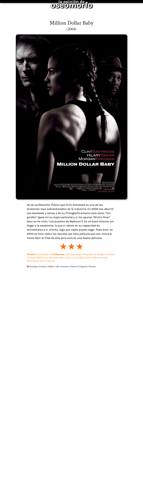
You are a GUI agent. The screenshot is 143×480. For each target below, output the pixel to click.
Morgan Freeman (106, 254)
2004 (51, 266)
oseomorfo (72, 3)
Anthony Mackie (35, 257)
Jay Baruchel (51, 257)
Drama (74, 266)
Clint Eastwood (44, 254)
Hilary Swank (89, 254)
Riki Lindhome (47, 261)
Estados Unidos (38, 266)
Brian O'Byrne (93, 257)
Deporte (83, 266)
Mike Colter (65, 257)
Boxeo (92, 266)
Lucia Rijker (78, 257)
